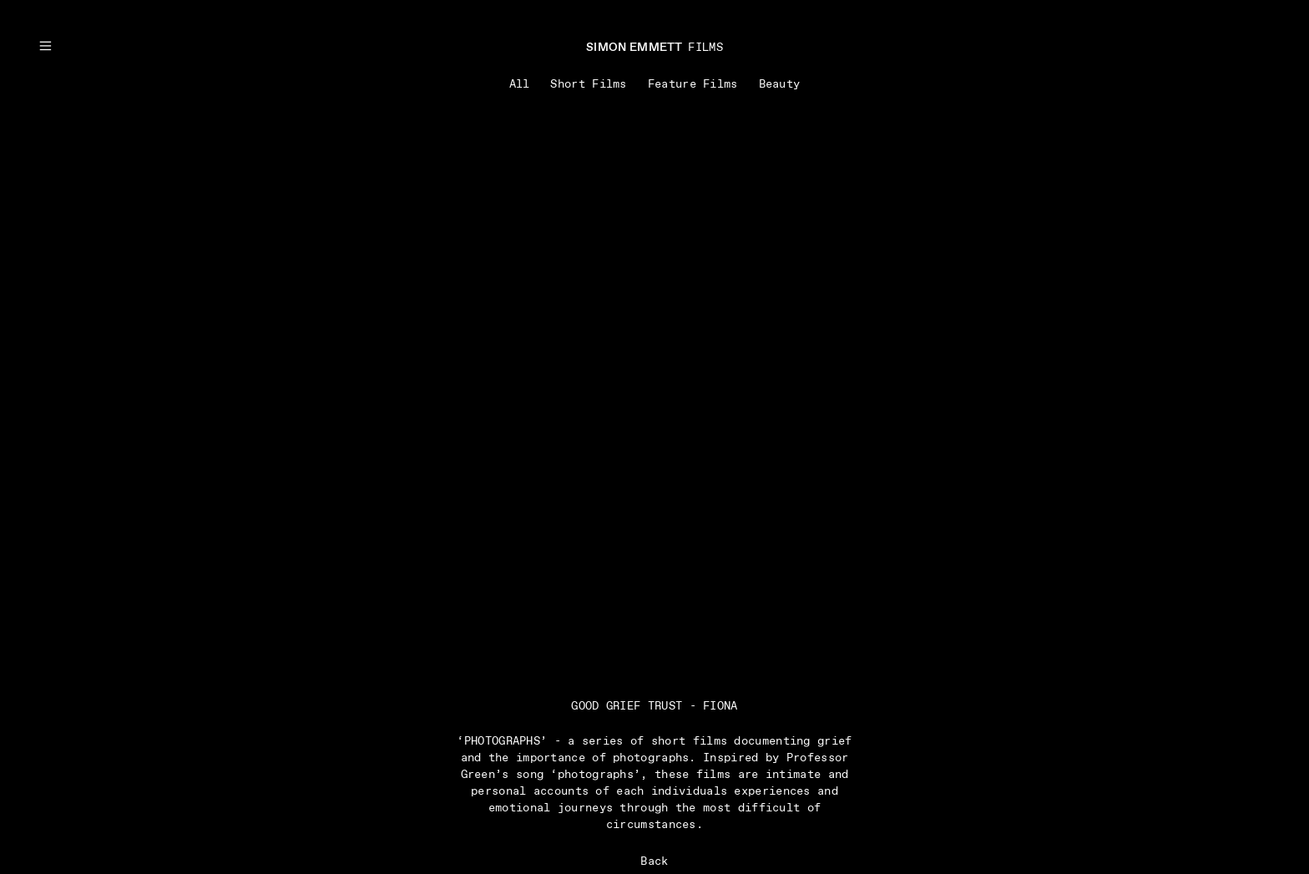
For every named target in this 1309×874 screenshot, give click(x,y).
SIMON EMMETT (634, 47)
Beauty (780, 84)
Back (654, 861)
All (519, 84)
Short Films (588, 84)
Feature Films (693, 84)
